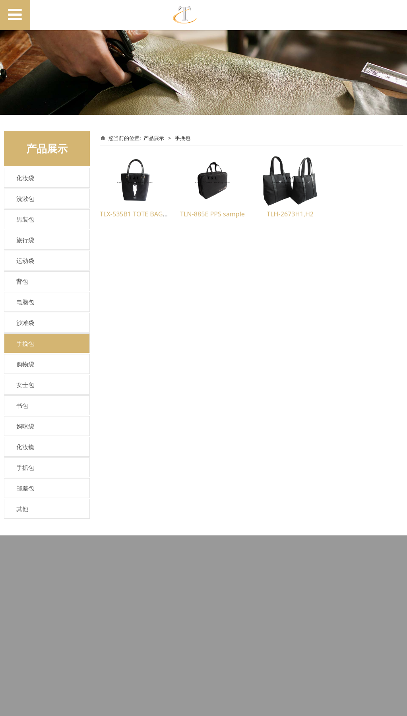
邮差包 (25, 488)
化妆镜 (25, 447)
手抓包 (25, 467)
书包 (22, 405)
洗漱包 (25, 198)
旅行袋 (25, 240)
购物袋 (25, 364)
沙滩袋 (25, 323)
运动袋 (25, 261)
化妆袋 (25, 178)
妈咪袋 (25, 426)
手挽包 (25, 343)
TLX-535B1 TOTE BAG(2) (135, 214)
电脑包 (25, 302)
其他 (22, 509)
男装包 (25, 219)
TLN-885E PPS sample (212, 214)
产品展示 (153, 138)
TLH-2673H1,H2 (290, 214)
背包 (22, 281)
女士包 (25, 385)
